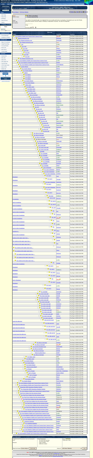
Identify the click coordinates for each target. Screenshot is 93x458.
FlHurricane (5, 6)
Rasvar (58, 169)
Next (81, 11)
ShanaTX (59, 318)
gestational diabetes (29, 421)
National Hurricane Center (58, 456)
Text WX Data (4, 63)
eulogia (58, 295)
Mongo (58, 68)
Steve (58, 230)
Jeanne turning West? (31, 367)
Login (2, 4)
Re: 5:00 (24, 46)
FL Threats (29, 369)
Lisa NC (58, 333)
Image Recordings (5, 43)
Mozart (58, 76)
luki (57, 113)
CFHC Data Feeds (5, 65)
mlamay (58, 405)
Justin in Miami (60, 368)
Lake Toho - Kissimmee (62, 370)
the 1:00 (37, 107)
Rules (66, 8)
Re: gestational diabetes (31, 423)
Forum (2, 35)
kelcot (58, 70)
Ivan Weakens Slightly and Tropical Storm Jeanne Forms (28, 36)
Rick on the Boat (33, 95)
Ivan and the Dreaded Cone (39, 346)
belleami (59, 307)
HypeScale (3, 29)
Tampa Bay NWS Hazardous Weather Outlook (31, 387)
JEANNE (42, 151)
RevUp (58, 273)
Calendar (71, 8)
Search (2, 22)
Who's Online (58, 8)
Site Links (3, 57)
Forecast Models (4, 45)
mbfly (58, 314)
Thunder (59, 99)
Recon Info (3, 47)
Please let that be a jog (23, 38)
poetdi (58, 352)
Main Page (3, 14)
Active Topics (67, 7)
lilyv (57, 131)
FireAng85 (59, 40)
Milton (56, 3)
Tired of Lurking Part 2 (40, 352)
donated (40, 455)
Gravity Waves (24, 66)
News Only (3, 16)
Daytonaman (60, 80)
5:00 (22, 44)
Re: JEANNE (44, 153)
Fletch (58, 165)
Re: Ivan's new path (43, 147)
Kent (58, 153)
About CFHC (4, 66)
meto (58, 360)
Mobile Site (3, 68)
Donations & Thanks (5, 37)
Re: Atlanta (28, 74)
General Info (4, 55)
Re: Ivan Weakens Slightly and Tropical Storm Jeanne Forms (32, 60)
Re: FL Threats (31, 371)
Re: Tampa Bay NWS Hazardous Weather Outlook (33, 389)
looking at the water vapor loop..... (21, 238)
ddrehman (59, 84)
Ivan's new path (41, 145)
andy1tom (59, 52)
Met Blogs (3, 18)
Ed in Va (58, 187)
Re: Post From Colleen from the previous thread (32, 395)
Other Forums (55, 7)
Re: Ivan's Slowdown (49, 169)
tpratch (58, 62)
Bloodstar (59, 38)
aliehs (58, 297)
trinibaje (58, 263)
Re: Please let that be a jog (25, 40)
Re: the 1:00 (39, 109)
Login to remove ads (6, 81)
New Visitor (10, 4)
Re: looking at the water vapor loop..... (22, 241)
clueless (58, 342)
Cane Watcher (60, 64)
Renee (58, 48)
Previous (71, 11)
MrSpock (59, 86)
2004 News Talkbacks (24, 12)
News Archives (4, 20)
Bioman (58, 276)
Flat (84, 11)
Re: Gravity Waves (26, 68)
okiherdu (59, 389)
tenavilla (58, 282)
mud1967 (59, 50)
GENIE (58, 234)
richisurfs (59, 385)
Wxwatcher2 (59, 137)
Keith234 (59, 163)
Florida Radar (4, 51)
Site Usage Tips (4, 61)
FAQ (63, 8)
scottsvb (58, 173)
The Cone (50, 196)
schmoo (58, 316)
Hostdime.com (56, 453)
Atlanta (26, 72)
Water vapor (28, 84)
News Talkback (16, 12)
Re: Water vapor (30, 86)
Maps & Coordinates (5, 42)
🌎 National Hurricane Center (5, 78)
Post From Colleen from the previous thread (30, 393)
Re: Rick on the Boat (35, 97)
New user (51, 8)
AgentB (58, 293)
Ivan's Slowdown (47, 167)
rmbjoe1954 (59, 94)
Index (77, 11)
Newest (6, 35)
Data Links (3, 59)
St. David (59, 161)
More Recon (4, 49)
